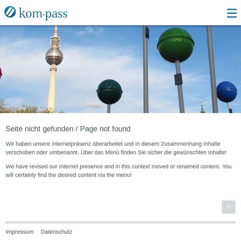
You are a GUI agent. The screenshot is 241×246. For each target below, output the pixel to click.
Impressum (20, 232)
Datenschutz (56, 232)
